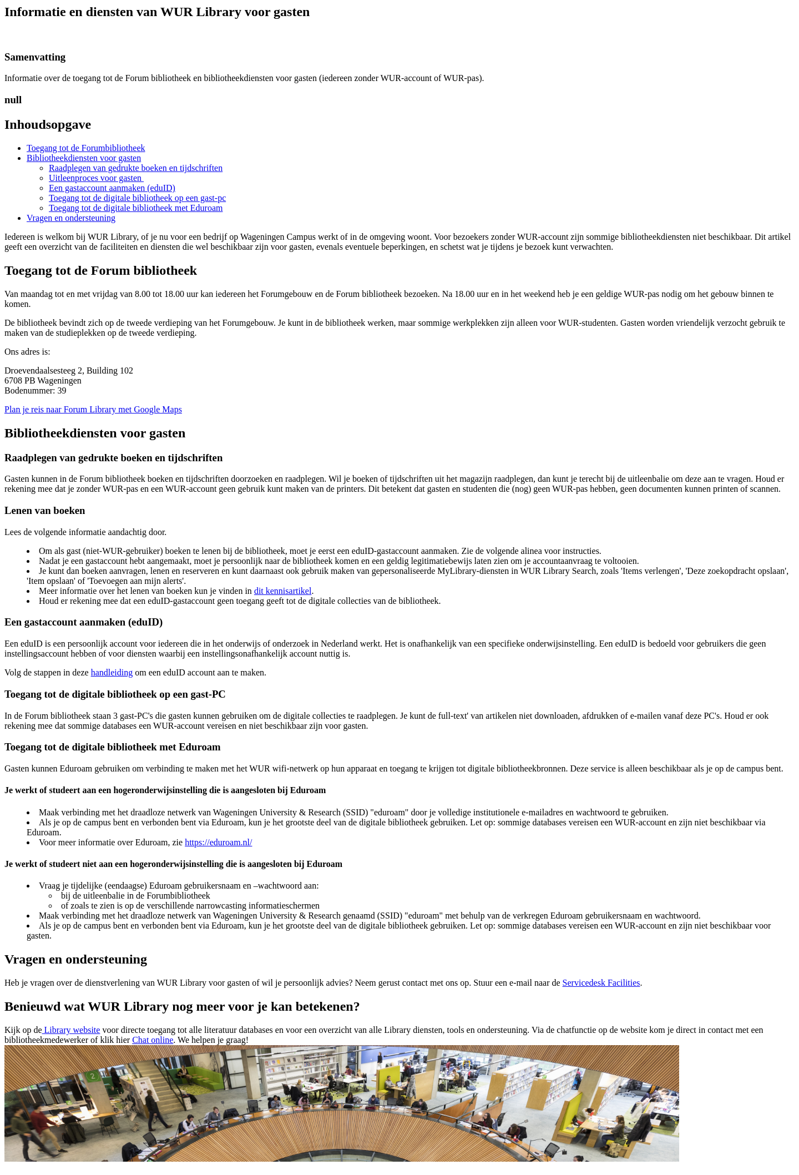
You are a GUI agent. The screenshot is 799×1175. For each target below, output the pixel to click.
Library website (71, 1030)
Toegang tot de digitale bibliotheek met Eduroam (135, 208)
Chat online (152, 1040)
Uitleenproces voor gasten (96, 178)
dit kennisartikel (283, 591)
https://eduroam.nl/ (218, 842)
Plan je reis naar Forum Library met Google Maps (93, 409)
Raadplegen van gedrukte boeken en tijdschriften (135, 168)
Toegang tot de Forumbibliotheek (86, 148)
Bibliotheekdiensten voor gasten (84, 158)
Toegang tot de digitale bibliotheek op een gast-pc (137, 198)
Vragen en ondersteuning (71, 218)
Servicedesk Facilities (601, 982)
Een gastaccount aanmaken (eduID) (112, 188)
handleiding (112, 672)
